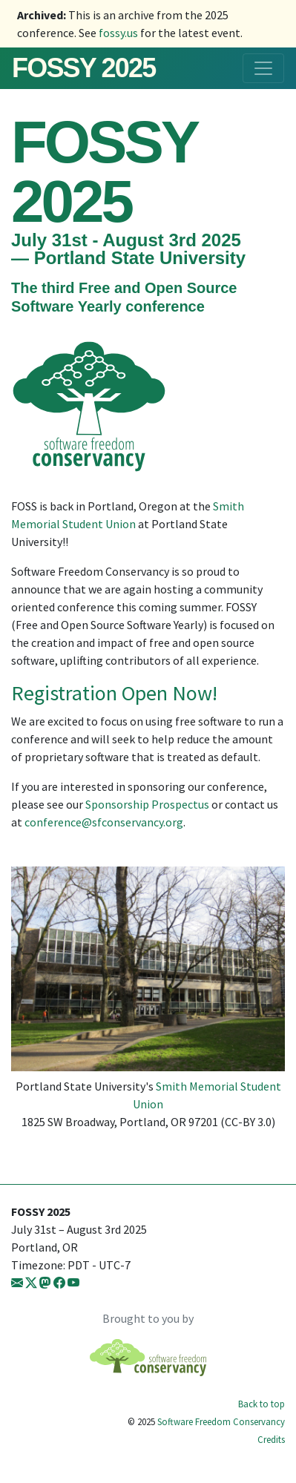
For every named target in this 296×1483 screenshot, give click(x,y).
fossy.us (118, 32)
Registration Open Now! (114, 693)
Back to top (261, 1404)
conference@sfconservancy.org (103, 822)
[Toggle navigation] (263, 68)
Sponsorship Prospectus (147, 804)
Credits (271, 1439)
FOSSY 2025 (83, 68)
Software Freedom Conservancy (221, 1421)
